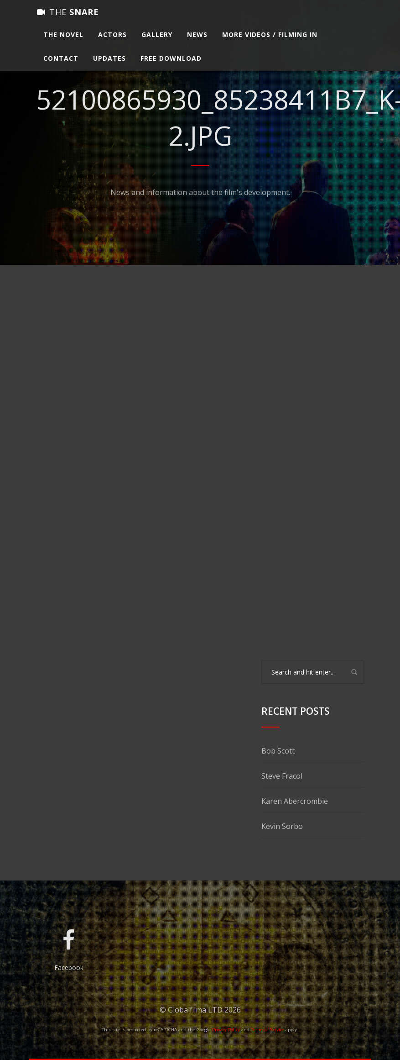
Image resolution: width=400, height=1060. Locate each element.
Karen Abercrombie (294, 801)
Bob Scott (278, 751)
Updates (109, 67)
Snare (68, 20)
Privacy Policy (226, 1030)
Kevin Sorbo (282, 826)
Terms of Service (267, 1030)
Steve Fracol (281, 776)
